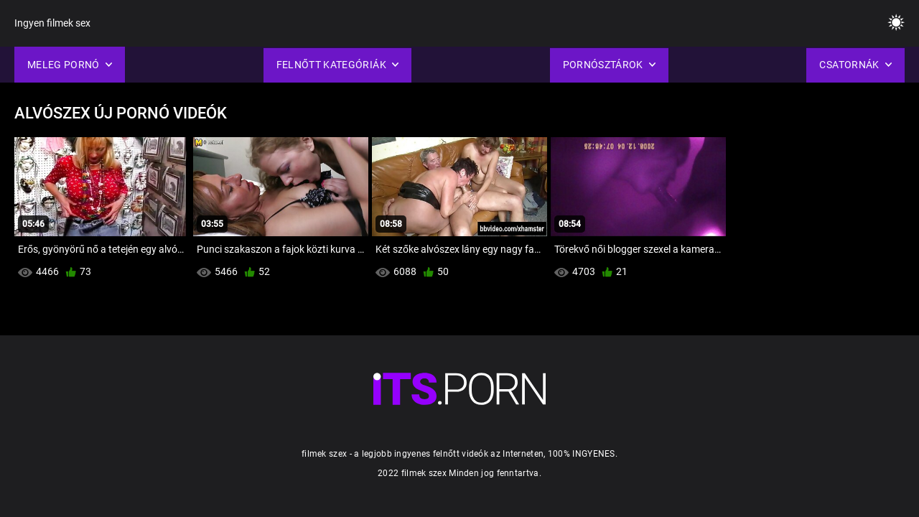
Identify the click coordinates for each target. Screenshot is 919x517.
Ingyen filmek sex (52, 23)
